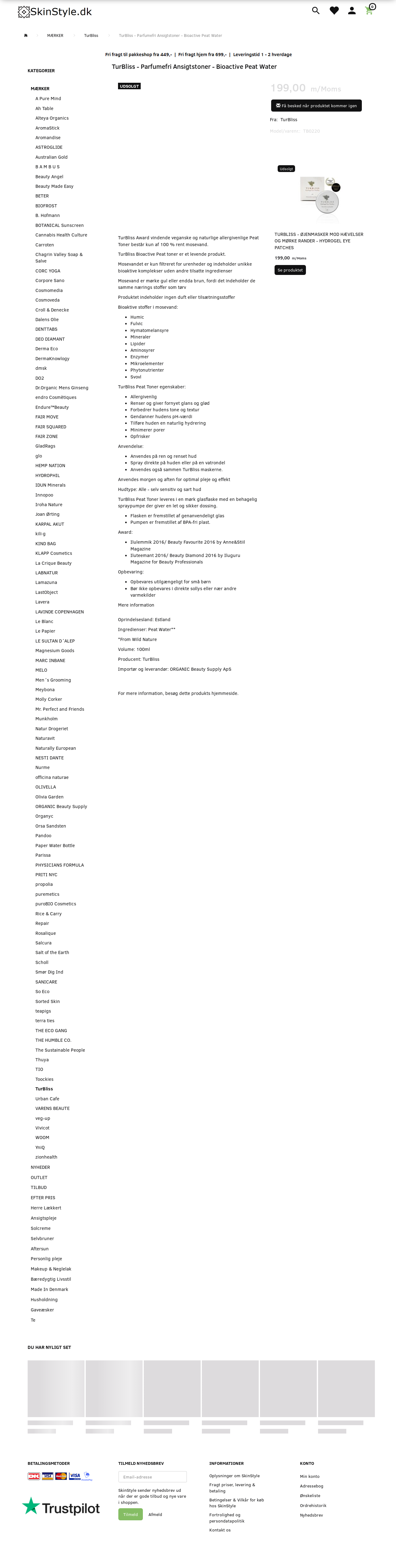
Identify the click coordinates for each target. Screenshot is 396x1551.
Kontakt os (220, 1530)
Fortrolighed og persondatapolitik (226, 1517)
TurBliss (288, 119)
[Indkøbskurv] (370, 10)
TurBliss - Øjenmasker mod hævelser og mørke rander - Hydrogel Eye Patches (319, 240)
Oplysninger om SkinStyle (234, 1475)
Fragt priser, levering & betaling (232, 1487)
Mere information (136, 605)
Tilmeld (130, 1514)
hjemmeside (224, 693)
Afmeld (155, 1514)
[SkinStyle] (55, 11)
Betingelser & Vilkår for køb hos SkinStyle (236, 1503)
